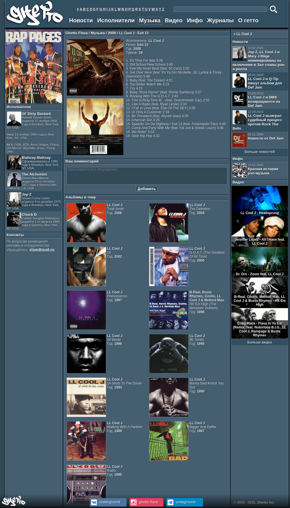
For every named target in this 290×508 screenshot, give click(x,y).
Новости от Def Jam (258, 140)
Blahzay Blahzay (33, 162)
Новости (81, 20)
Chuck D (33, 221)
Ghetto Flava (76, 33)
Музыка (150, 20)
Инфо (195, 20)
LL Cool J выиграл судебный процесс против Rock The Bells (257, 120)
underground (105, 502)
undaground (180, 502)
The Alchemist (32, 181)
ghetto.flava (143, 502)
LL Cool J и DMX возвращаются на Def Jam (256, 100)
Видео (174, 20)
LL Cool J (244, 34)
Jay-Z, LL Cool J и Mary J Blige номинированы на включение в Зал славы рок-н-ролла (259, 58)
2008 (112, 33)
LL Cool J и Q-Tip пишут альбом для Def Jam (257, 81)
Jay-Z (34, 201)
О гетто (248, 20)
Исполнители (116, 20)
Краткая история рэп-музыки (255, 170)
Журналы (220, 20)
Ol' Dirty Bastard (33, 132)
